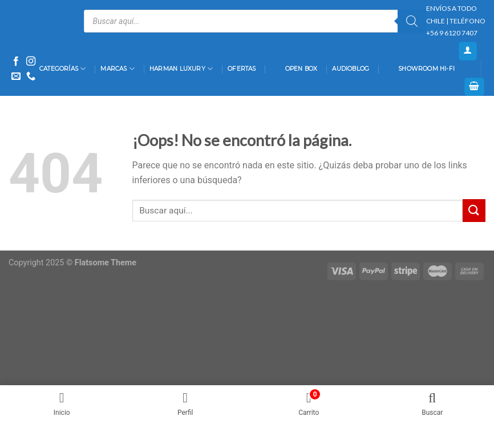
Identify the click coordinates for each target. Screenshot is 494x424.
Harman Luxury (181, 68)
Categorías (62, 68)
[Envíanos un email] (16, 76)
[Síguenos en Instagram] (30, 61)
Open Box (294, 69)
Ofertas (242, 68)
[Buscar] (412, 21)
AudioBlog (350, 68)
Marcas (117, 68)
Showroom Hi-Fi (419, 69)
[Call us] (30, 76)
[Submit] (474, 210)
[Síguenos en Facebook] (16, 61)
